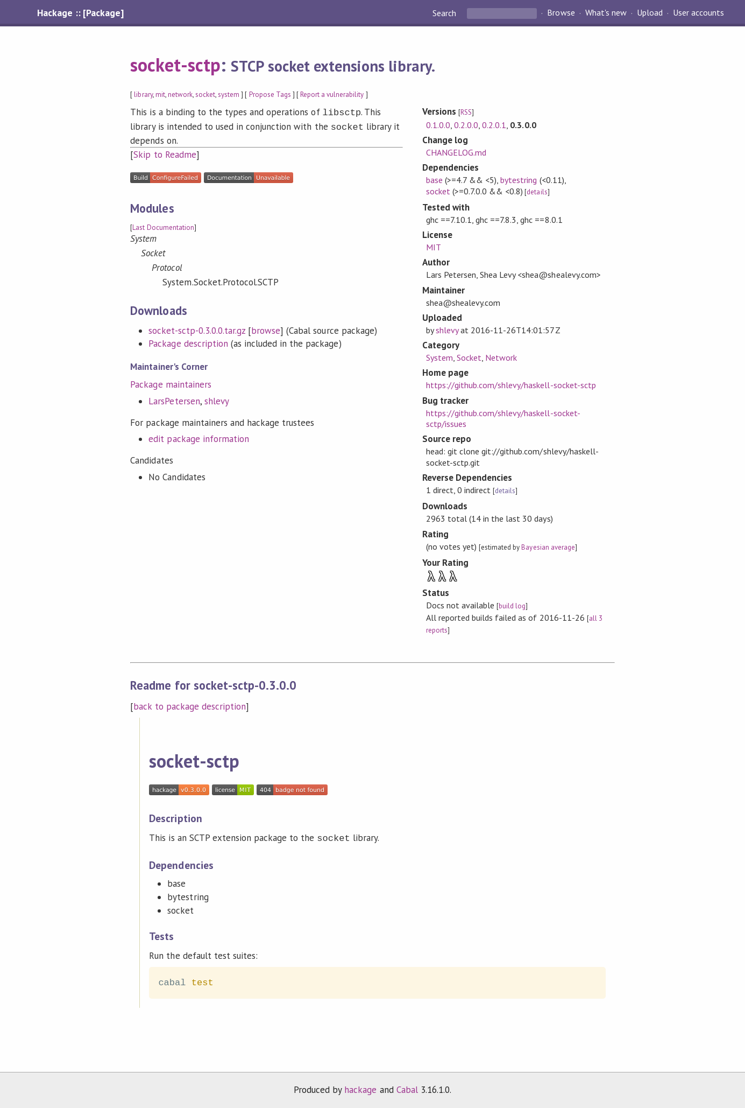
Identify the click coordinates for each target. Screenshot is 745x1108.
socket (205, 94)
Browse (560, 13)
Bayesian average (547, 547)
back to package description (189, 706)
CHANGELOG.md (456, 152)
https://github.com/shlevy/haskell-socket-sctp (511, 385)
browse (265, 328)
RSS (466, 112)
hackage (360, 1089)
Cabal (407, 1089)
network (180, 94)
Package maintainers (170, 382)
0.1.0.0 (438, 125)
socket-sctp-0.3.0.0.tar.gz (196, 328)
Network (501, 357)
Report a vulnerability (332, 94)
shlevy (216, 399)
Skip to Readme (164, 152)
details (537, 192)
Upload (650, 13)
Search (445, 13)
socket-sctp (175, 64)
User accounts (698, 13)
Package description (188, 341)
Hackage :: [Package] (80, 13)
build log (512, 606)
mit (160, 94)
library (143, 94)
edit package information (198, 437)
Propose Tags (270, 94)
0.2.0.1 (494, 125)
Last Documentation (163, 225)
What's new (606, 13)
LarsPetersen (174, 399)
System (439, 357)
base (434, 179)
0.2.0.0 (466, 125)
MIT (433, 247)
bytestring (518, 179)
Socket (469, 357)
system (228, 94)
